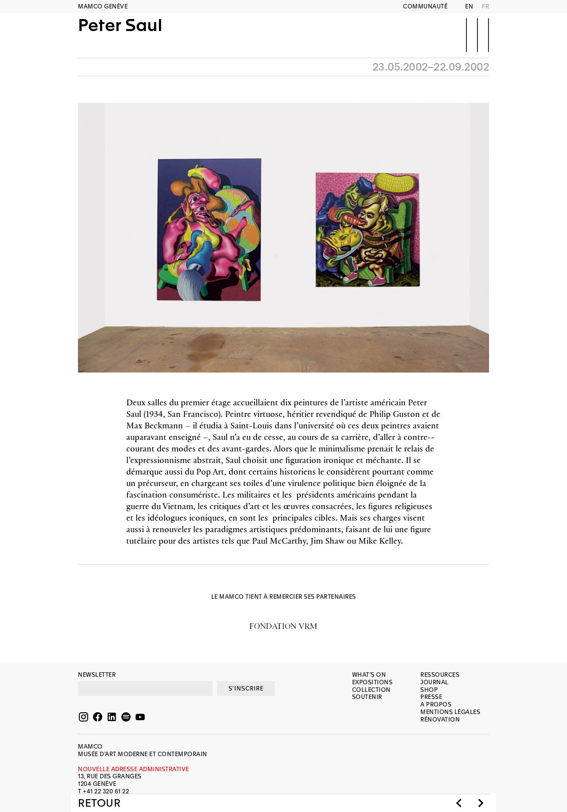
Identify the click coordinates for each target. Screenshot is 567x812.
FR (485, 6)
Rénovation (440, 719)
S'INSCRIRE (246, 688)
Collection (371, 689)
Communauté (425, 6)
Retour (99, 803)
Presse (431, 697)
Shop (429, 689)
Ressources (439, 674)
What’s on (369, 674)
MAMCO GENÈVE (103, 6)
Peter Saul (120, 34)
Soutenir (367, 697)
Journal (434, 682)
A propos (435, 704)
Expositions (372, 682)
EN (469, 6)
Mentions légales (450, 712)
